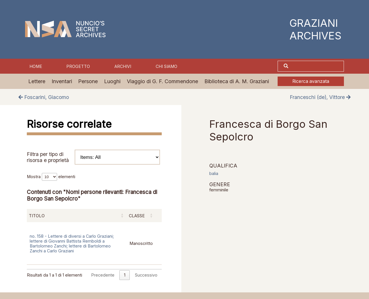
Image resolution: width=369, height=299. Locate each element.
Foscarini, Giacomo (43, 97)
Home (35, 66)
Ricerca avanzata (310, 81)
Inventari (62, 81)
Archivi (122, 66)
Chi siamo (166, 66)
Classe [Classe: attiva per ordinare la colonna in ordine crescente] (137, 215)
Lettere (36, 81)
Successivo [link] (146, 275)
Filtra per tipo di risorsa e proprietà (93, 157)
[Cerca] (317, 66)
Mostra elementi (51, 176)
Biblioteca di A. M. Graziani (236, 81)
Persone (88, 81)
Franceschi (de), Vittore (320, 97)
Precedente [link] (102, 275)
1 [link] (124, 275)
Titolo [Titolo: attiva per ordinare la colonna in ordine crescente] (37, 215)
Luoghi (112, 81)
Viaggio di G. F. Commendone (162, 81)
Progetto (78, 66)
